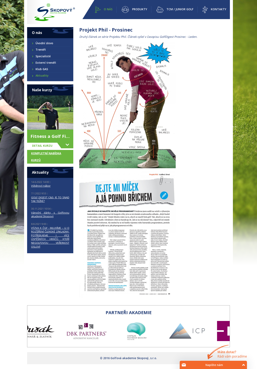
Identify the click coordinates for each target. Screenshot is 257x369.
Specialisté (43, 56)
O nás (108, 9)
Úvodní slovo (44, 43)
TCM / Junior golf (179, 9)
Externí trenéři (45, 63)
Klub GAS (41, 69)
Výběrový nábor (41, 186)
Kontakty (218, 9)
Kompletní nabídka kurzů (46, 156)
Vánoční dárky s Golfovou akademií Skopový (50, 214)
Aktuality (42, 75)
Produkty (139, 9)
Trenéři (40, 49)
